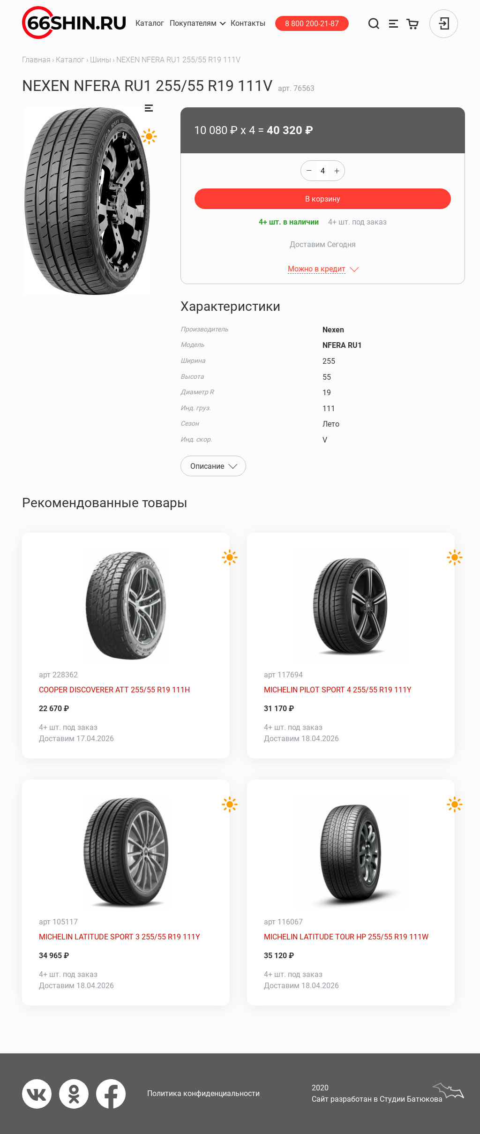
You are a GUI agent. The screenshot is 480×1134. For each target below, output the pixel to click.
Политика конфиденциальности (203, 1093)
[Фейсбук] (114, 1094)
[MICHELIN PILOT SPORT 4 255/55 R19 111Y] (351, 605)
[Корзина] (413, 24)
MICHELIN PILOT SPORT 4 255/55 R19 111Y (338, 689)
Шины (100, 59)
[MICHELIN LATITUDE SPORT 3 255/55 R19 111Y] (126, 852)
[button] (197, 23)
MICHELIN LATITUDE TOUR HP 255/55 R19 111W (346, 936)
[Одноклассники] (77, 1094)
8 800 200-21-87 (312, 23)
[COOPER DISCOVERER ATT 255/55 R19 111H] (126, 605)
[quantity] (323, 170)
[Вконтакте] (40, 1094)
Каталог (70, 59)
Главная (36, 59)
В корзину (322, 199)
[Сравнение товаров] (393, 24)
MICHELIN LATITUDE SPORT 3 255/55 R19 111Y (119, 936)
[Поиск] (374, 24)
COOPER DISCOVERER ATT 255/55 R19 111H (114, 689)
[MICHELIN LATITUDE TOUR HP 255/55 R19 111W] (351, 852)
